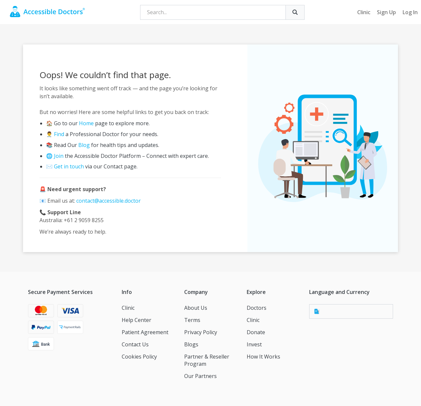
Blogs (191, 344)
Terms (192, 320)
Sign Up (386, 12)
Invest (254, 344)
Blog (84, 145)
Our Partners (200, 376)
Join (58, 156)
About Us (195, 307)
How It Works (263, 356)
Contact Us (135, 344)
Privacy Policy (200, 332)
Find (59, 134)
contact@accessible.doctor (108, 200)
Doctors (256, 307)
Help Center (136, 320)
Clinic (363, 12)
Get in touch (69, 166)
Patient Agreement (145, 332)
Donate (256, 332)
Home (86, 123)
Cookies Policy (139, 356)
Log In (410, 12)
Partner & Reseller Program (206, 360)
